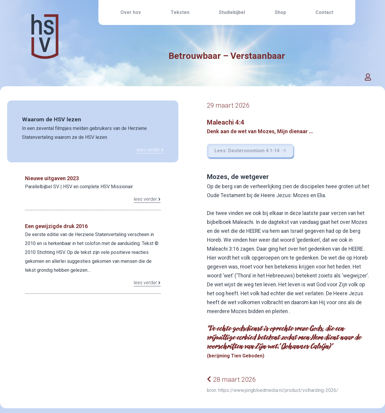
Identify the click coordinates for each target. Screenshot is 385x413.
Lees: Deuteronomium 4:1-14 (250, 150)
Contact (324, 12)
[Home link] (44, 50)
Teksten (180, 12)
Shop (280, 12)
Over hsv (130, 12)
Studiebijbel (232, 12)
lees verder (150, 150)
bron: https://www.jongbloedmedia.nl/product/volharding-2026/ (272, 390)
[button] (368, 77)
